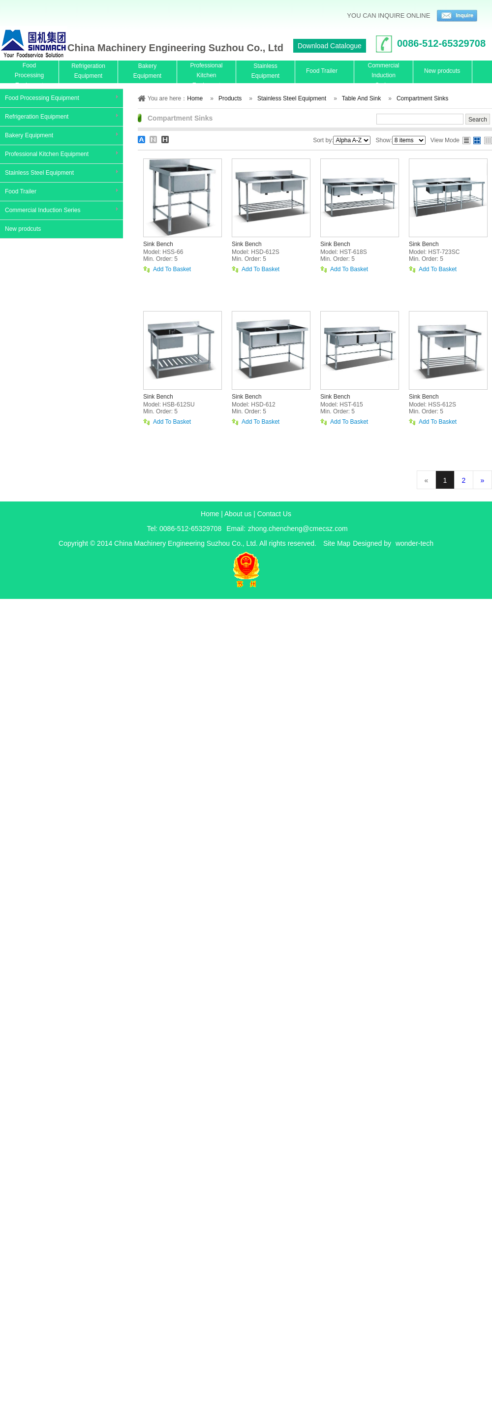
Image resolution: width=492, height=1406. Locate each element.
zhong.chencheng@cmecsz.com (298, 528)
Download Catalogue (330, 46)
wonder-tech (414, 543)
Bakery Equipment (29, 135)
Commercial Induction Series (42, 210)
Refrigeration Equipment (36, 116)
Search (477, 119)
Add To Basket (172, 269)
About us (237, 514)
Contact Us (274, 514)
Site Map (336, 543)
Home (210, 514)
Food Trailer (20, 191)
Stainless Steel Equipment (39, 172)
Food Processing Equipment (42, 97)
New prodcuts (23, 228)
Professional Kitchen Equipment (47, 154)
